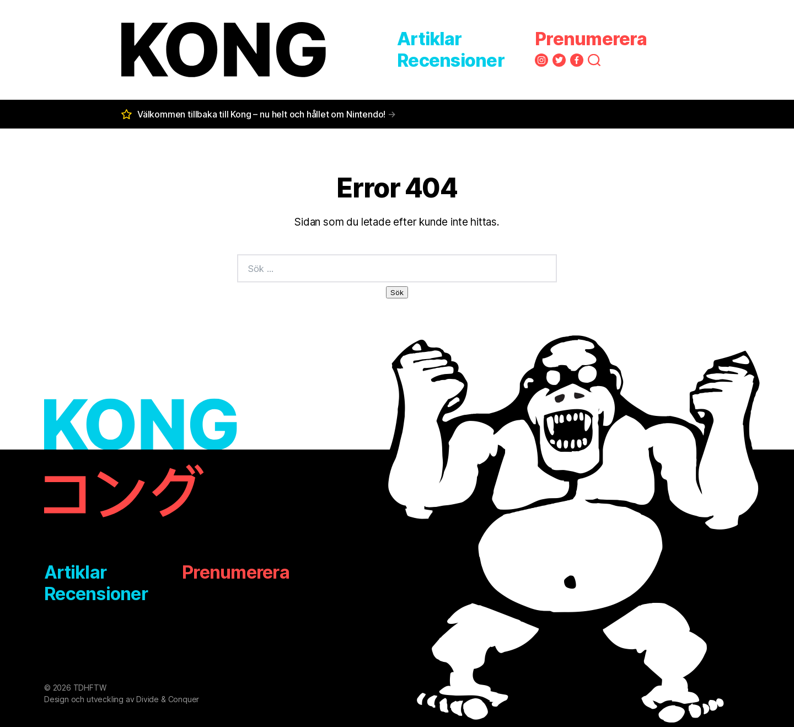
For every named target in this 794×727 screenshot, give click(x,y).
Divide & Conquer (167, 699)
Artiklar (429, 39)
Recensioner (451, 60)
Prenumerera (591, 39)
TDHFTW (89, 687)
